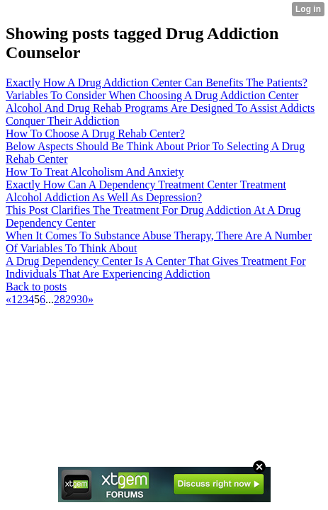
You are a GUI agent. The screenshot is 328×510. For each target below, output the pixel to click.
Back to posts (36, 286)
